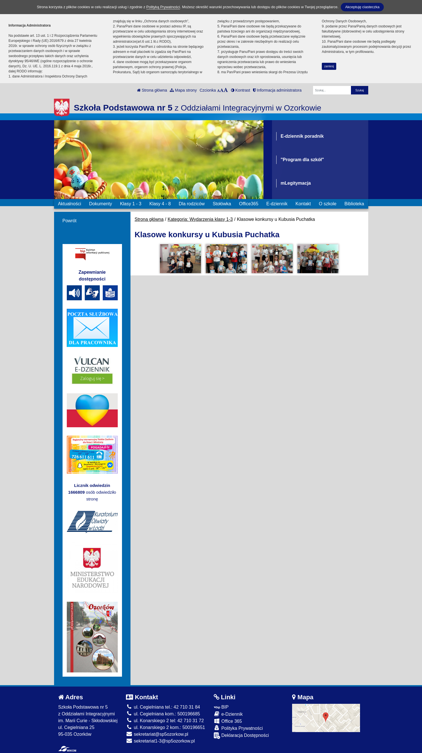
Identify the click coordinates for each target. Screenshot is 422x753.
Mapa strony (183, 90)
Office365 (248, 203)
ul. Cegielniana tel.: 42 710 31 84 (163, 707)
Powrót (70, 220)
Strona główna (152, 90)
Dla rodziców (192, 203)
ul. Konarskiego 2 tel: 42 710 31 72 (165, 720)
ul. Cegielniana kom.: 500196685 (163, 713)
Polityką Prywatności (163, 7)
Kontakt (303, 203)
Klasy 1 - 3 (131, 203)
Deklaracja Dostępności (241, 735)
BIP (221, 707)
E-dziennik (277, 203)
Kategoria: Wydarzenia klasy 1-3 (200, 219)
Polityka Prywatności (238, 728)
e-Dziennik (228, 714)
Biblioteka (354, 203)
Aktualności (69, 203)
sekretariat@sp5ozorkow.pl (157, 734)
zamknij (329, 66)
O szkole (328, 203)
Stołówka (222, 203)
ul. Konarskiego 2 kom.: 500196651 (165, 727)
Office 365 (228, 721)
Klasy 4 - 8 (160, 203)
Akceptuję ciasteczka (362, 7)
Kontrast (240, 90)
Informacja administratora (277, 90)
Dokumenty (100, 203)
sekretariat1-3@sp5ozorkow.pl (160, 741)
